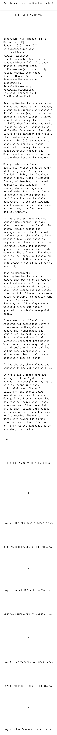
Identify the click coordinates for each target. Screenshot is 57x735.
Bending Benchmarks (34, 3)
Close (6, 439)
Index (13, 3)
